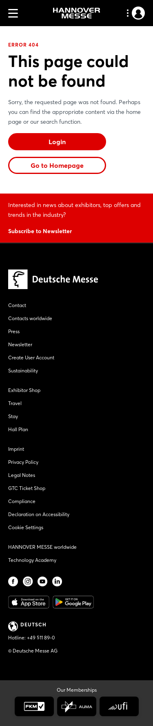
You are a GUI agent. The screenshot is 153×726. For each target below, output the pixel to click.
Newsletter (20, 344)
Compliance (21, 501)
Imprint (16, 449)
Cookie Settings (25, 527)
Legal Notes (21, 475)
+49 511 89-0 (41, 638)
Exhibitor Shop (24, 390)
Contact (17, 305)
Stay (13, 416)
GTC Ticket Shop (26, 488)
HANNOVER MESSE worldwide (42, 547)
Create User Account (31, 357)
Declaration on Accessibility (38, 514)
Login (57, 142)
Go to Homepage (57, 165)
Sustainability (23, 370)
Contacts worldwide (30, 318)
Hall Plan (18, 429)
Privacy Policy (23, 462)
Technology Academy (32, 560)
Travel (15, 403)
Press (14, 331)
